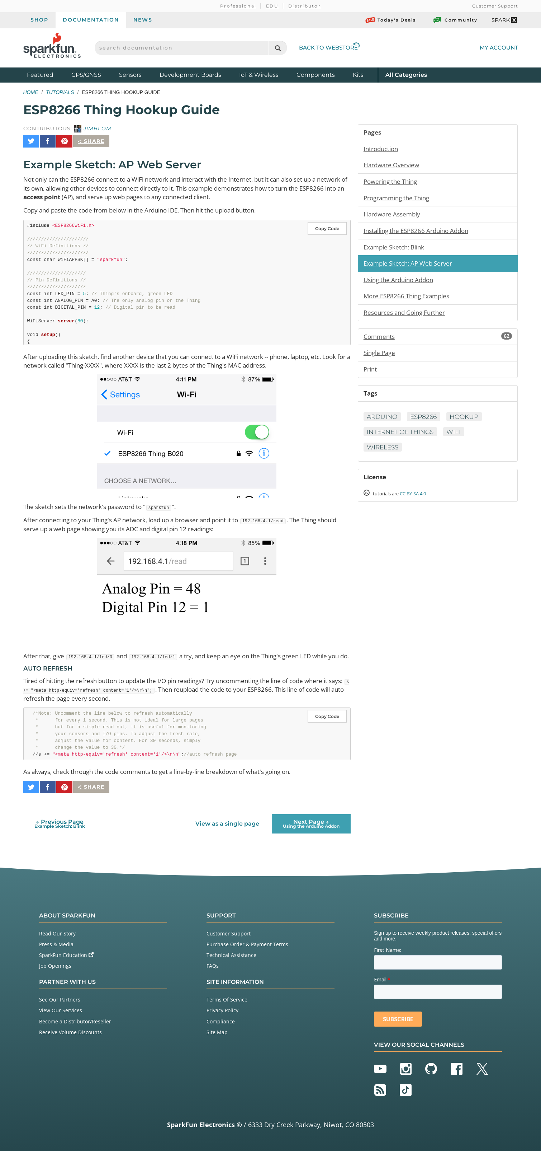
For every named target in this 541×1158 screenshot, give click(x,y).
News (142, 20)
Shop (39, 20)
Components (315, 74)
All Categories (406, 74)
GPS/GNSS (86, 74)
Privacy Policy (222, 1017)
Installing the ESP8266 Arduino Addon (420, 233)
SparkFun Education (66, 962)
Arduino (383, 425)
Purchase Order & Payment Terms (247, 951)
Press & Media (56, 951)
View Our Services (60, 1017)
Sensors (130, 74)
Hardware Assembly (394, 217)
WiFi (459, 440)
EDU (272, 6)
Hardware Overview (393, 166)
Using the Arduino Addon (402, 284)
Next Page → (311, 830)
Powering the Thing (393, 183)
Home (30, 92)
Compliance (221, 1028)
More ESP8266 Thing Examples (410, 301)
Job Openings (55, 973)
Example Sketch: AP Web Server (411, 267)
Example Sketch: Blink (397, 250)
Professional (238, 6)
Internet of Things (402, 440)
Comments (438, 342)
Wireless (384, 455)
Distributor (304, 6)
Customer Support (495, 6)
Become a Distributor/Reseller (75, 1028)
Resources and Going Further (407, 318)
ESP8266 (427, 425)
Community (455, 20)
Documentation (91, 20)
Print (371, 376)
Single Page (381, 359)
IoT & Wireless (259, 74)
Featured (47, 74)
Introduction (382, 149)
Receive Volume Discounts (70, 1039)
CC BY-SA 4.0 (419, 503)
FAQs (213, 973)
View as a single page (227, 830)
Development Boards (190, 74)
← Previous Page (59, 830)
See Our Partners (59, 1006)
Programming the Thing (399, 200)
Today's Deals (390, 20)
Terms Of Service (227, 1006)
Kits (358, 74)
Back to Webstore (329, 47)
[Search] (278, 48)
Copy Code (327, 225)
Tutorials (60, 92)
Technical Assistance (231, 962)
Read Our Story (57, 940)
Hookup (470, 425)
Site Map (217, 1039)
